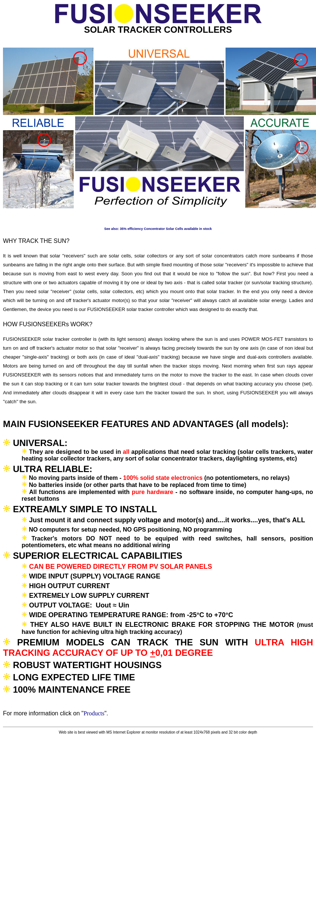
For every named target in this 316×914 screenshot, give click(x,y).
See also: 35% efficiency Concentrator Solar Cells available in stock (158, 229)
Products (93, 713)
